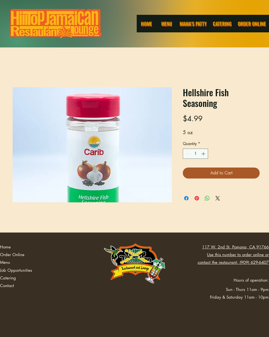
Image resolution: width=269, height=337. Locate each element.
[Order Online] (252, 23)
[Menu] (167, 23)
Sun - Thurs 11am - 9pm (247, 289)
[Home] (147, 23)
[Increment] (203, 153)
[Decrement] (187, 153)
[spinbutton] (195, 153)
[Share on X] (217, 198)
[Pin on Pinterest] (197, 198)
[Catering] (223, 23)
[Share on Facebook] (186, 198)
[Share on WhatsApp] (207, 198)
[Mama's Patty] (193, 23)
